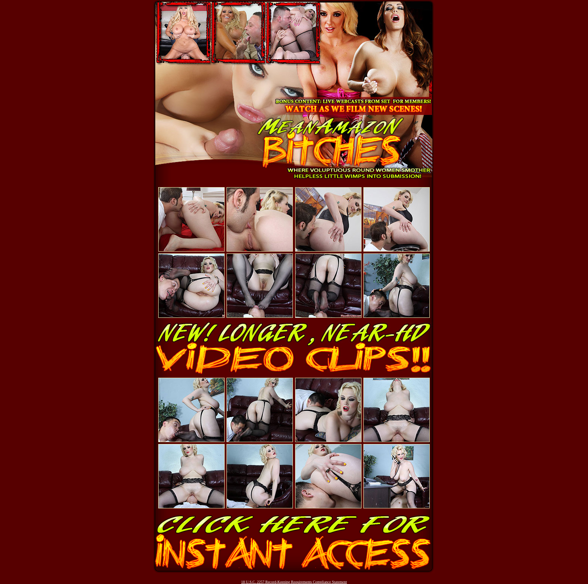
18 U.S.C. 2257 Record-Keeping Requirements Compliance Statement (294, 582)
